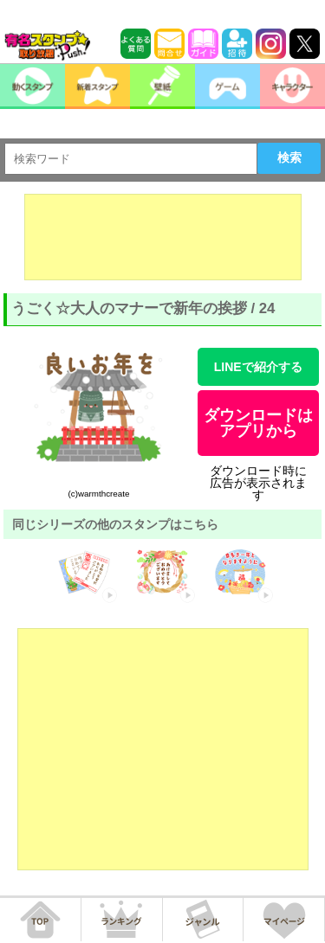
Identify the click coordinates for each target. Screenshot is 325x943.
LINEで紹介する (258, 367)
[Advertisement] (163, 237)
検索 (289, 157)
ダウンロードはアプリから (258, 423)
